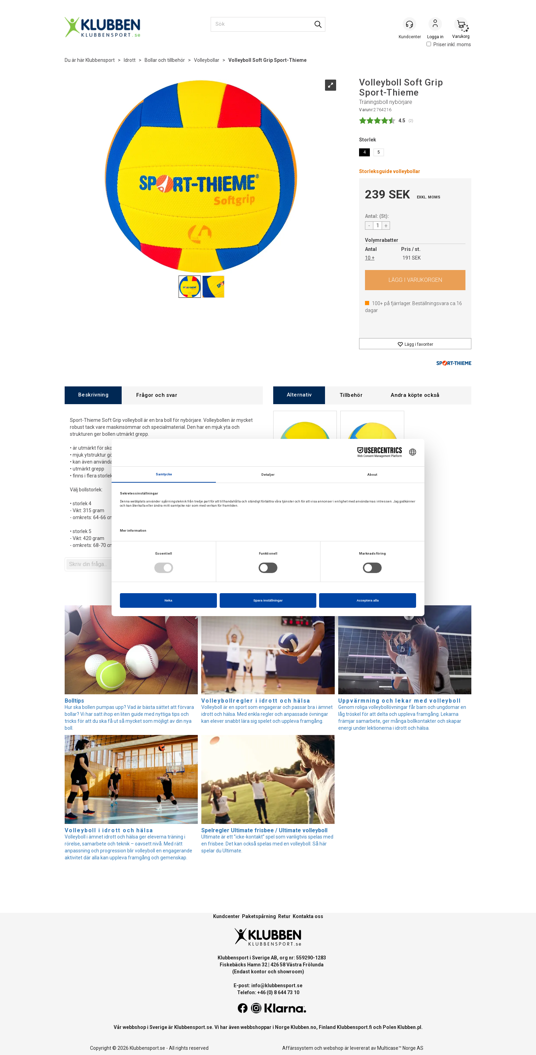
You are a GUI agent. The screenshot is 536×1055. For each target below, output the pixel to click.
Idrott (130, 60)
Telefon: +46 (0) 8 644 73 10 (268, 992)
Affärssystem (297, 1048)
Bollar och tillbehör (165, 60)
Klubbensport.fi (354, 1027)
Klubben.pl (409, 1027)
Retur (284, 916)
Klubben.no (303, 1027)
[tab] (93, 395)
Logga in (435, 24)
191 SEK (412, 258)
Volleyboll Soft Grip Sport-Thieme (267, 60)
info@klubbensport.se (276, 985)
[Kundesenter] (409, 24)
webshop (333, 1048)
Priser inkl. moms (449, 44)
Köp (415, 280)
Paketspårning (259, 916)
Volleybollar (206, 60)
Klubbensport (100, 60)
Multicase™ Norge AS (400, 1048)
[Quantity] (377, 225)
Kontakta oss (308, 916)
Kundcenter (226, 916)
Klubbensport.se (193, 1027)
